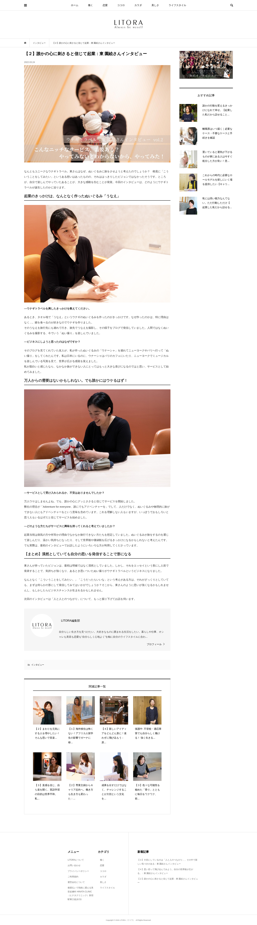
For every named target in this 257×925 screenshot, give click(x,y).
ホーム (74, 5)
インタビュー (37, 665)
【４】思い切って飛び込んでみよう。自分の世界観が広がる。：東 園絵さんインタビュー (165, 871)
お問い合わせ (74, 865)
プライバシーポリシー (78, 871)
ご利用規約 (73, 876)
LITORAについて (76, 860)
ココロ (121, 5)
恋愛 (105, 5)
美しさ (155, 5)
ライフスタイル (177, 5)
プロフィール (154, 644)
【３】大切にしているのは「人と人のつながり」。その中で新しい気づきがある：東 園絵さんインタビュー (167, 862)
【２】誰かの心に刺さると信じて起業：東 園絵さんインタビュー (167, 881)
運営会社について (76, 882)
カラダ (138, 5)
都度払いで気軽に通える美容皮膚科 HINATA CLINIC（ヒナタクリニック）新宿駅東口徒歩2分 (80, 893)
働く (90, 5)
